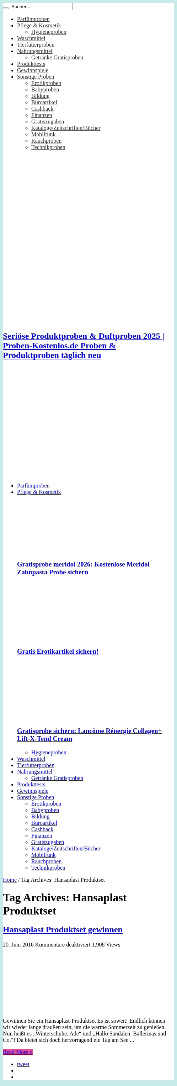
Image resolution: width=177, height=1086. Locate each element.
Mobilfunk (43, 134)
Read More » (18, 1052)
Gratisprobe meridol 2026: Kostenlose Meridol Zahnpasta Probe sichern (83, 568)
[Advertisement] (88, 427)
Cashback (42, 109)
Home (10, 880)
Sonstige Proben (35, 77)
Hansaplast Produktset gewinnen (63, 929)
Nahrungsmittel (35, 51)
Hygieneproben (48, 32)
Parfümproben (33, 19)
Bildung (40, 96)
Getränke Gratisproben (57, 57)
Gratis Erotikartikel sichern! (57, 651)
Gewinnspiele (32, 70)
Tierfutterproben (35, 45)
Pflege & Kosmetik (39, 25)
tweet (23, 1064)
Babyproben (45, 89)
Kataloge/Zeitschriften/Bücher (66, 128)
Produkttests (31, 64)
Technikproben (48, 147)
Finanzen (41, 115)
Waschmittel (31, 38)
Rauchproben (46, 141)
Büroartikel (44, 102)
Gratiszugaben (47, 121)
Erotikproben (46, 83)
